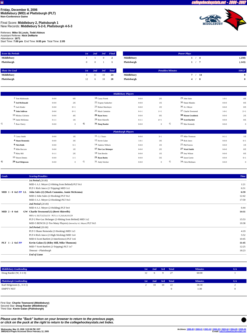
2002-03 (216, 329)
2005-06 (242, 329)
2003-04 (225, 329)
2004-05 (233, 329)
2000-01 (199, 329)
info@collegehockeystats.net (232, 331)
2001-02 (207, 329)
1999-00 (190, 329)
